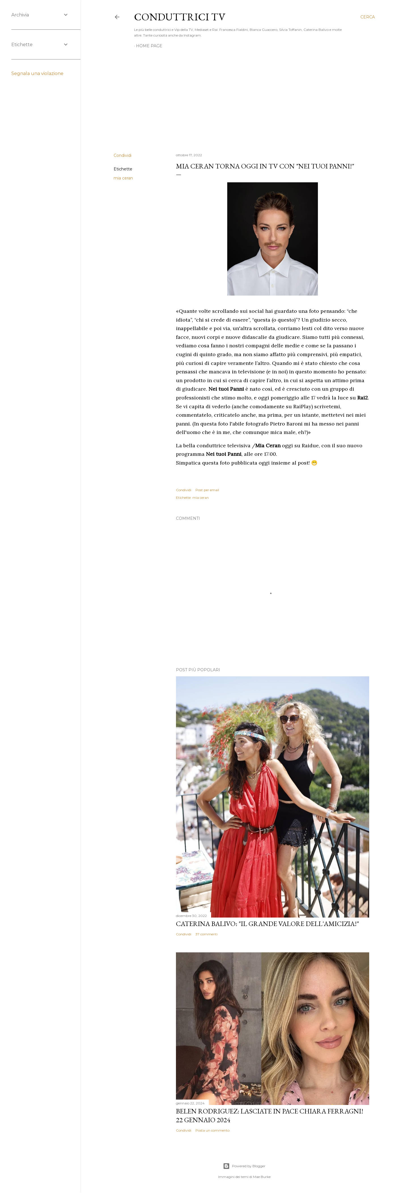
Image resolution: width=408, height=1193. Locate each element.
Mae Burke (262, 1177)
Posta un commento (213, 1130)
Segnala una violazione (37, 73)
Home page (149, 45)
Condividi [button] (122, 155)
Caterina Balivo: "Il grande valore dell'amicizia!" (267, 923)
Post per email (207, 490)
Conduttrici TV (179, 16)
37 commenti (207, 934)
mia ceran (123, 178)
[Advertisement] (244, 99)
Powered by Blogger (244, 1166)
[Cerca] (367, 17)
